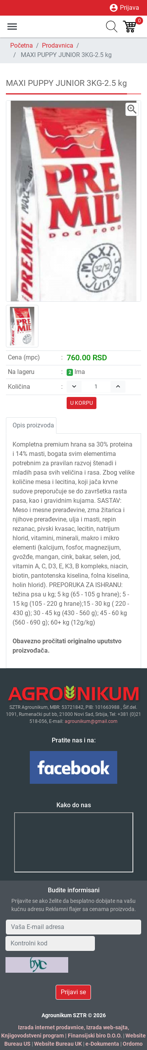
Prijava (124, 7)
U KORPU (81, 403)
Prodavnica (57, 45)
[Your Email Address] (73, 927)
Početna (21, 45)
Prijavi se (73, 992)
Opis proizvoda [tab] (33, 425)
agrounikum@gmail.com (91, 721)
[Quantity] (96, 387)
